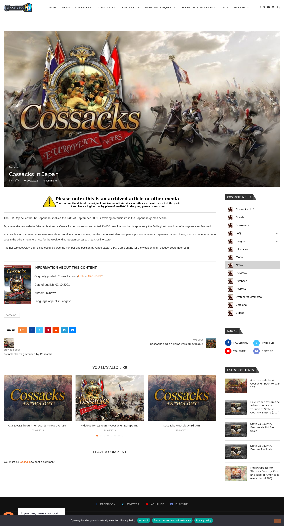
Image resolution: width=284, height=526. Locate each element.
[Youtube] (268, 7)
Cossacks (82, 7)
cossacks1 (11, 315)
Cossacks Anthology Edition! (181, 425)
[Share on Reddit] (56, 330)
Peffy (16, 180)
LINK (81, 276)
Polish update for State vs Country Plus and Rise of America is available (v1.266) (264, 473)
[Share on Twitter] (39, 330)
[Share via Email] (72, 330)
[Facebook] (260, 7)
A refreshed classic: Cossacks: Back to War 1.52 (265, 384)
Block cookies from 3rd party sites (172, 520)
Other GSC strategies (197, 7)
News (66, 7)
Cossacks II (105, 7)
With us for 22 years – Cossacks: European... (109, 425)
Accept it (144, 520)
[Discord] (273, 7)
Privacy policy (203, 520)
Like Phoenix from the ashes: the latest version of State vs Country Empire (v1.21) (265, 407)
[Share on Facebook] (32, 330)
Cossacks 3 (129, 7)
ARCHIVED (95, 276)
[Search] (278, 7)
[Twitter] (264, 7)
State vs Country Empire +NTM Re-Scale (262, 427)
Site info (239, 7)
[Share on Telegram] (64, 330)
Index (53, 7)
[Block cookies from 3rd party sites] (277, 521)
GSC (223, 7)
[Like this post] (23, 330)
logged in (25, 462)
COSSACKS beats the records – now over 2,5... (38, 425)
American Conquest (158, 7)
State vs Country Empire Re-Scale (261, 447)
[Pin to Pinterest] (48, 330)
